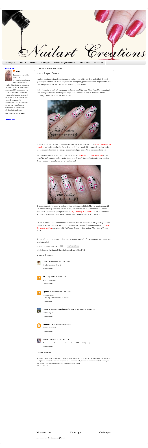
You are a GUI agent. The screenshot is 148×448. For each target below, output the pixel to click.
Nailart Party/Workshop (64, 62)
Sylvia (18, 71)
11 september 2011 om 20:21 (59, 261)
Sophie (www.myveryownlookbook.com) (58, 309)
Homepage (75, 432)
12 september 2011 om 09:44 (84, 309)
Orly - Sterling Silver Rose (81, 211)
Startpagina (10, 62)
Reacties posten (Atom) (56, 438)
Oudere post (105, 432)
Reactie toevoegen (44, 352)
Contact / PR (84, 62)
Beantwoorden (48, 269)
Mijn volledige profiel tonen (15, 113)
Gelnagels (45, 62)
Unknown (46, 324)
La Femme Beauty (69, 250)
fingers (45, 261)
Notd (83, 250)
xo (44, 276)
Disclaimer (98, 62)
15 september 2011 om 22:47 (59, 339)
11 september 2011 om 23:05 (60, 292)
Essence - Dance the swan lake (91, 155)
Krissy (45, 339)
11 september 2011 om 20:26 (56, 276)
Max (78, 250)
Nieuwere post (43, 432)
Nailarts (33, 62)
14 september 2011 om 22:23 (61, 324)
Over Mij (22, 62)
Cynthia (46, 292)
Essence (45, 250)
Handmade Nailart (55, 250)
